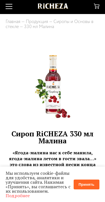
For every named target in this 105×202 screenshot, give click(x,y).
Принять (86, 184)
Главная (13, 22)
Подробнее (18, 195)
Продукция (37, 22)
